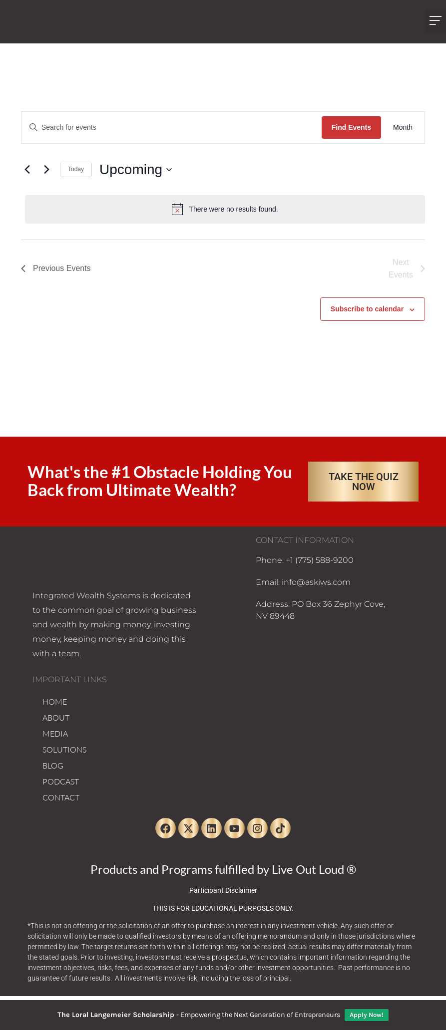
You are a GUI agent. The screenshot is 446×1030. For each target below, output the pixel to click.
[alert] (225, 209)
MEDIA (55, 734)
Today (76, 169)
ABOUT (55, 718)
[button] (435, 21)
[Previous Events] (27, 170)
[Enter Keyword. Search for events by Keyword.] (171, 127)
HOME (54, 702)
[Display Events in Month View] (403, 127)
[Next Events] (46, 170)
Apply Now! (367, 1015)
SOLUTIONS (64, 750)
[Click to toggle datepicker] (135, 170)
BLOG (52, 766)
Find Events (351, 127)
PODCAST (60, 781)
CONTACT (60, 797)
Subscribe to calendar (367, 309)
